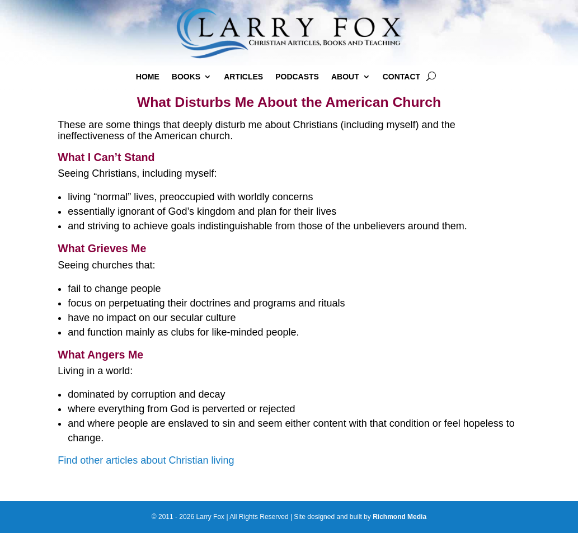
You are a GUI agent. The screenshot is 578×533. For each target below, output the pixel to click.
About (345, 77)
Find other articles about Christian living (146, 460)
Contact (401, 77)
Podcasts (297, 77)
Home (147, 77)
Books (186, 77)
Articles (243, 77)
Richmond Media (399, 517)
